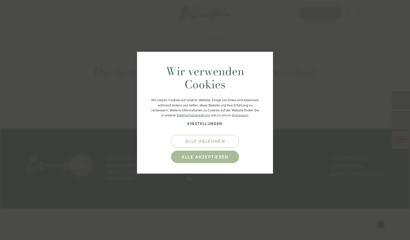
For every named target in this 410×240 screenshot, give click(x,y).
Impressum (240, 115)
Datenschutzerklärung (193, 115)
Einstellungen (204, 123)
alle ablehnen (205, 141)
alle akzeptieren (205, 156)
